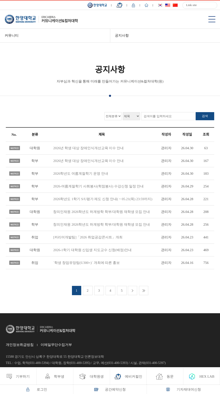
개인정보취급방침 (20, 345)
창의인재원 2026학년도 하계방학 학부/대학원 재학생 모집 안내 (101, 212)
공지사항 (122, 35)
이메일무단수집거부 (56, 345)
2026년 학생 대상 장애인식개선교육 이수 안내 (88, 148)
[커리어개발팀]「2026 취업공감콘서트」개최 (88, 237)
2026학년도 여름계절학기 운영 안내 (80, 173)
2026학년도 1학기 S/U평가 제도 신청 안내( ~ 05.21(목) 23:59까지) (102, 199)
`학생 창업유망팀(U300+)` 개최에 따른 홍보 (86, 263)
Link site (191, 5)
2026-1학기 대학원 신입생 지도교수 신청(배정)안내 (92, 250)
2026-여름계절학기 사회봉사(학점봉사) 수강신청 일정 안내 (98, 186)
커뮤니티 (12, 35)
